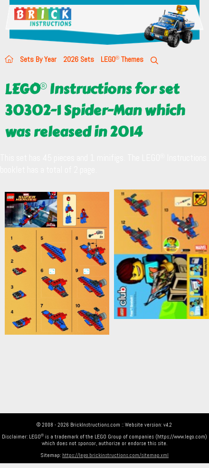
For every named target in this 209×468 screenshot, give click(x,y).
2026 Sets (78, 59)
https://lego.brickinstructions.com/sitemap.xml (115, 455)
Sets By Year (38, 59)
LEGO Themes (122, 59)
